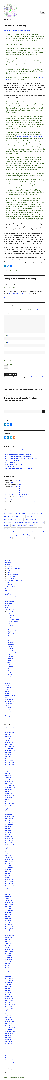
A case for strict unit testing (26, 501)
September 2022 (10, 787)
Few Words (8, 599)
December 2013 (9, 906)
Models (12, 532)
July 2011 (7, 964)
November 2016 (9, 884)
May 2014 (8, 898)
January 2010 (9, 1000)
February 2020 (9, 816)
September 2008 (10, 1031)
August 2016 (8, 888)
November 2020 (10, 804)
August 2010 (8, 986)
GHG (36, 525)
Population (11, 656)
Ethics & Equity (9, 595)
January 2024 (9, 761)
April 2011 (8, 970)
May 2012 (8, 943)
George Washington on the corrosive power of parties (21, 458)
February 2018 (9, 859)
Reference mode (10, 695)
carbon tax (29, 516)
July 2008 (8, 1035)
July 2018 (7, 849)
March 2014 (8, 900)
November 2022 (9, 785)
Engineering (12, 650)
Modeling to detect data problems (15, 450)
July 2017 (7, 873)
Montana (18, 532)
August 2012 (8, 937)
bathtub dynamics (27, 513)
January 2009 (9, 1023)
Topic (8, 640)
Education (8, 591)
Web (9, 638)
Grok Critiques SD (10, 462)
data (14, 522)
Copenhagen (33, 519)
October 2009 (9, 1007)
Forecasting (8, 603)
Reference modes (10, 452)
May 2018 (8, 853)
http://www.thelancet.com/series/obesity (20, 293)
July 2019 (7, 828)
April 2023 (8, 779)
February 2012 (9, 949)
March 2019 (8, 836)
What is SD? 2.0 (20, 480)
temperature (35, 535)
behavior (7, 560)
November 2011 (9, 955)
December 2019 (9, 820)
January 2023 (9, 783)
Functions (11, 627)
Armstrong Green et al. (13, 566)
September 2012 (9, 935)
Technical (10, 611)
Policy (34, 532)
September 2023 (10, 769)
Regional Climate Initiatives (15, 580)
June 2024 (8, 752)
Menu (42, 12)
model (6, 532)
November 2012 (9, 931)
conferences (14, 262)
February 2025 (9, 742)
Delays (10, 623)
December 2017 (9, 863)
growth (13, 528)
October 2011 (9, 957)
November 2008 (10, 1027)
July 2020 (8, 810)
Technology (26, 535)
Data (6, 589)
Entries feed (8, 1058)
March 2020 (8, 814)
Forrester (30, 525)
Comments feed (10, 1060)
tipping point (8, 538)
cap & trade (15, 516)
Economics (11, 648)
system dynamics (16, 535)
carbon (22, 516)
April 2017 (8, 875)
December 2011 (9, 953)
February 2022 (9, 795)
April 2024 (8, 756)
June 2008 (8, 1037)
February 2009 (9, 1021)
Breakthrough (38, 513)
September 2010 (10, 984)
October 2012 (9, 933)
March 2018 (8, 857)
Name (6, 335)
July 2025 (7, 734)
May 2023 (8, 777)
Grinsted (6, 528)
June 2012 (8, 941)
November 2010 (9, 980)
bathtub (17, 513)
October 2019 (9, 824)
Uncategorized (9, 716)
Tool (9, 677)
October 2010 (9, 982)
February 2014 (9, 902)
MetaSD (7, 19)
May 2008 (8, 1039)
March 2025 (8, 740)
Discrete (10, 625)
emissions (35, 522)
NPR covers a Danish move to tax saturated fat (17, 30)
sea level (6, 535)
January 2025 (9, 744)
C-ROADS (7, 516)
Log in (7, 1056)
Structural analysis (13, 636)
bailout (11, 513)
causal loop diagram (10, 519)
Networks (8, 687)
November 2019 (9, 822)
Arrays (10, 617)
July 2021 (7, 799)
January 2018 (9, 861)
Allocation (11, 615)
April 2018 (8, 855)
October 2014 (9, 890)
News (6, 689)
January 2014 (9, 904)
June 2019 (8, 830)
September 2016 (9, 886)
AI (5, 554)
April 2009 (8, 1017)
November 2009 (10, 1005)
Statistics (8, 697)
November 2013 (9, 908)
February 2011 (9, 974)
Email (6, 342)
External (10, 666)
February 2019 (9, 838)
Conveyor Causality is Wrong (13, 464)
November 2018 (9, 840)
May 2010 (8, 992)
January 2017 (9, 881)
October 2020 (9, 806)
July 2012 (7, 939)
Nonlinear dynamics (14, 630)
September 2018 (10, 845)
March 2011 (8, 972)
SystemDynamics (10, 701)
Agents (10, 613)
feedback (7, 525)
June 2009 (8, 1013)
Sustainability (9, 699)
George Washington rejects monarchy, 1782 (18, 456)
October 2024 (9, 748)
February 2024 (9, 758)
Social (10, 660)
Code (9, 664)
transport (16, 538)
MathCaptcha (9, 369)
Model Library (9, 609)
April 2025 (8, 738)
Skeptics (9, 584)
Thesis (10, 675)
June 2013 (8, 918)
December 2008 (10, 1025)
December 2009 (10, 1002)
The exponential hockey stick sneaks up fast (18, 454)
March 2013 (8, 925)
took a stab (29, 59)
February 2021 (9, 802)
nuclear (25, 532)
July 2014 (7, 894)
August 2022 (8, 789)
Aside (7, 556)
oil (30, 532)
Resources (11, 658)
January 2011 (8, 976)
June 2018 (8, 851)
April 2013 (8, 923)
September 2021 (9, 797)
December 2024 (9, 746)
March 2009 (8, 1019)
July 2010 (7, 988)
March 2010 (8, 996)
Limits (39, 528)
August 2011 (8, 961)
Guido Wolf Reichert (11, 495)
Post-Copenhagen (12, 578)
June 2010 (8, 990)
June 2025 (8, 736)
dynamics (20, 522)
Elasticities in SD (15, 486)
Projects (7, 693)
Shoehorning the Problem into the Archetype (18, 468)
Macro (10, 668)
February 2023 (9, 781)
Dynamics (11, 646)
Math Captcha (8, 364)
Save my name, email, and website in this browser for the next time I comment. (23, 359)
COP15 (26, 519)
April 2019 (8, 834)
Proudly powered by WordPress (16, 1077)
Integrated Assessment (29, 528)
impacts (9, 572)
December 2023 (9, 763)
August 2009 (9, 1009)
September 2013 (9, 912)
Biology (10, 642)
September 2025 (10, 732)
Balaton (7, 558)
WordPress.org (9, 1062)
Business (8, 562)
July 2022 (8, 791)
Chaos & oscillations (14, 619)
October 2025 (9, 730)
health (17, 270)
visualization (30, 538)
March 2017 (8, 877)
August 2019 (8, 826)
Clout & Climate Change (14, 568)
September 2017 (9, 869)
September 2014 (9, 892)
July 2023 (7, 773)
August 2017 (8, 871)
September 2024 (10, 750)
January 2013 (9, 929)
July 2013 (7, 916)
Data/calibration (13, 621)
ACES (6, 513)
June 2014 (8, 896)
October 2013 (9, 910)
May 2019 (8, 832)
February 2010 (9, 998)
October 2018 (9, 843)
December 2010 (9, 978)
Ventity (9, 709)
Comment (7, 313)
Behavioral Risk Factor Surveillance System (28, 137)
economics (28, 522)
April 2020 (8, 812)
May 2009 (8, 1015)
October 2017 (9, 867)
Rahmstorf (40, 532)
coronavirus (7, 522)
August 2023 (8, 771)
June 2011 (7, 966)
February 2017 (9, 879)
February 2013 (9, 927)
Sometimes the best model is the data (16, 460)
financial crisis (16, 525)
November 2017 (9, 865)
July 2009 (8, 1011)
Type (8, 662)
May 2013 (8, 920)
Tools (7, 705)
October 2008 (9, 1029)
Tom (5, 270)
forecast (23, 525)
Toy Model (11, 679)
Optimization (12, 632)
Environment (12, 652)
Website (6, 349)
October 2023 (9, 767)
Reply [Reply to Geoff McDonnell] (5, 297)
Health (10, 654)
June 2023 (8, 775)
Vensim (23, 538)
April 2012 (8, 945)
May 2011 (7, 968)
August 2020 (9, 808)
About (12, 482)
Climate (20, 519)
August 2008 (9, 1033)
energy (42, 522)
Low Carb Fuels (11, 576)
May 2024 (8, 754)
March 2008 (8, 1043)
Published (11, 673)
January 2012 (9, 951)
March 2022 (8, 793)
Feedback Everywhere (11, 597)
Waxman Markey (9, 541)
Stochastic (11, 634)
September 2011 (9, 959)
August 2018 (8, 847)
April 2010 (8, 994)
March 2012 (8, 947)
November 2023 (9, 765)
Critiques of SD (9, 466)
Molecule (11, 671)
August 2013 (8, 914)
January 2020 (9, 818)
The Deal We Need (12, 586)
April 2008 (8, 1041)
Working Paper (12, 681)
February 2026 (9, 728)
